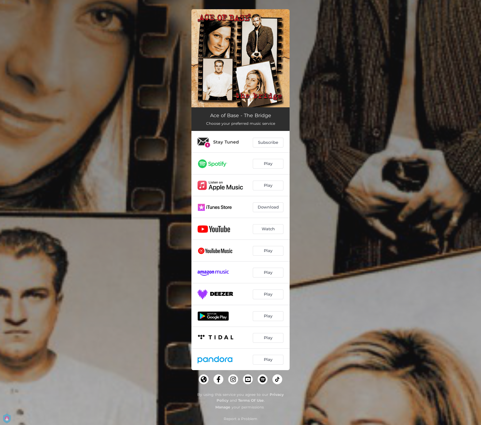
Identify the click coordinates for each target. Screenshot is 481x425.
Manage (222, 407)
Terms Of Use (251, 400)
